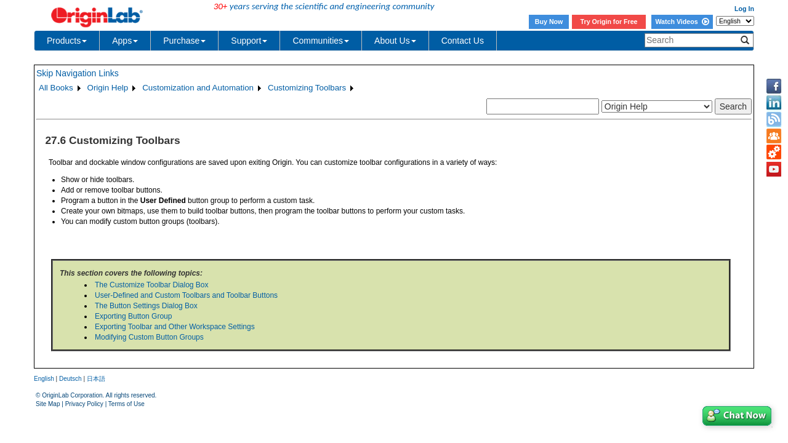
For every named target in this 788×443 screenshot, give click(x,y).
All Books (56, 87)
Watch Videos (682, 21)
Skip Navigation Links (77, 73)
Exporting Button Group (133, 316)
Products (67, 41)
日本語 (96, 378)
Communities (320, 41)
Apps (125, 41)
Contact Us (462, 41)
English (44, 378)
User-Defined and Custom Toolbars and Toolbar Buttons (186, 295)
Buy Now (549, 21)
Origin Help (108, 87)
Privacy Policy (84, 404)
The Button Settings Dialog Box (146, 305)
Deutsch (70, 378)
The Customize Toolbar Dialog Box (152, 285)
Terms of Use (126, 404)
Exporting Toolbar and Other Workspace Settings (175, 326)
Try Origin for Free (609, 21)
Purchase (184, 41)
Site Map (48, 404)
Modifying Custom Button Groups (149, 337)
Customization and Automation (198, 87)
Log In (744, 8)
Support (249, 41)
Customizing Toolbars (307, 87)
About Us (395, 41)
